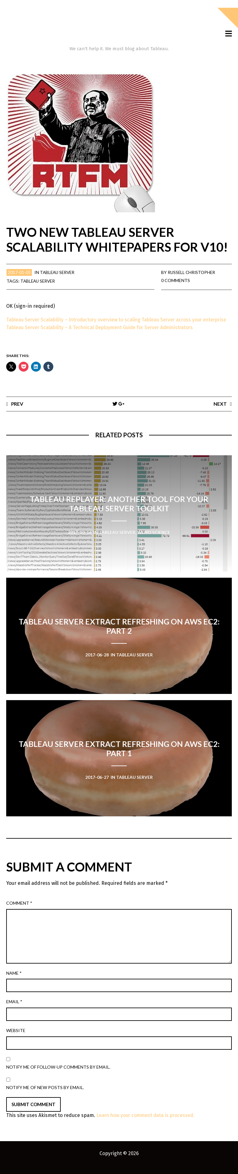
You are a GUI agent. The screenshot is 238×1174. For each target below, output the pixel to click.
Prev (17, 411)
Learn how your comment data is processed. (147, 1123)
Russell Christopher (192, 272)
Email (14, 1009)
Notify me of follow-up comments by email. (58, 1074)
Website (15, 1038)
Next (220, 411)
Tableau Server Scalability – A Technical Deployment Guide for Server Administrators (102, 335)
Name (14, 980)
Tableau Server (58, 272)
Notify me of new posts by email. (45, 1095)
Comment (19, 910)
